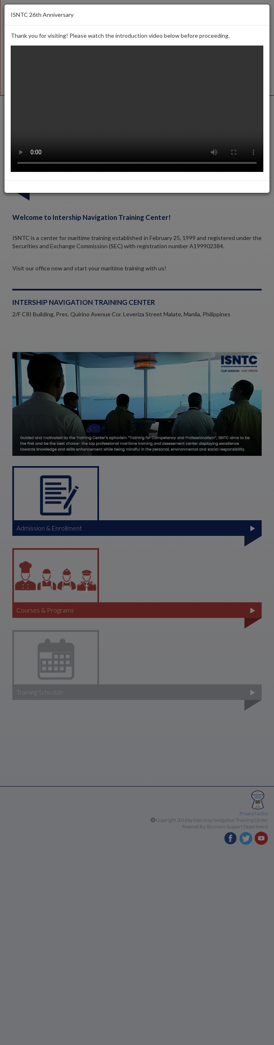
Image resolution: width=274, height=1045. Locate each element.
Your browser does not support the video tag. (137, 109)
